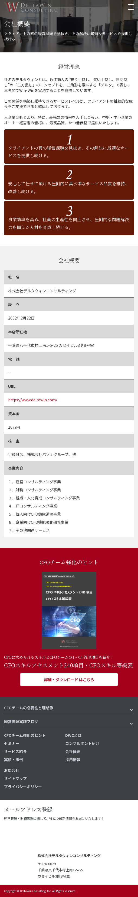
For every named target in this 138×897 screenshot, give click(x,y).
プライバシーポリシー (23, 786)
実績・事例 (13, 759)
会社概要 (72, 751)
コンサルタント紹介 (82, 743)
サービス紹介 (15, 751)
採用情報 (72, 759)
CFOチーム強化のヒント (25, 735)
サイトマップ (15, 778)
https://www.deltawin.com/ (32, 399)
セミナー (11, 743)
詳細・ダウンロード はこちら (69, 679)
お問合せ (11, 770)
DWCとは (73, 735)
